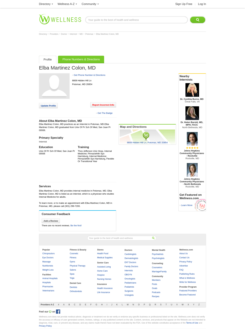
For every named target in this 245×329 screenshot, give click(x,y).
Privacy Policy (185, 262)
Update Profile (48, 105)
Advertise (183, 266)
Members (156, 280)
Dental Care (75, 283)
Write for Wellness (187, 282)
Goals (154, 288)
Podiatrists (129, 287)
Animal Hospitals (50, 278)
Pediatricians (130, 283)
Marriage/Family (159, 271)
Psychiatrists (157, 254)
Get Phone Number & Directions (89, 75)
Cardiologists (130, 254)
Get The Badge (104, 113)
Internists (129, 270)
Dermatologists (131, 258)
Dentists (73, 287)
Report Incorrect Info (103, 105)
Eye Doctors (47, 257)
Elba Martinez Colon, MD (107, 34)
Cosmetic (74, 253)
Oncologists (130, 279)
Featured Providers (188, 290)
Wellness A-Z (66, 4)
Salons (73, 270)
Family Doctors (131, 266)
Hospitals (46, 282)
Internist (73, 34)
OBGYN (128, 274)
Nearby (192, 78)
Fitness (73, 257)
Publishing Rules (186, 274)
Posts (154, 284)
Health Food (102, 253)
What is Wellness (187, 278)
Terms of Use (192, 323)
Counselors (157, 267)
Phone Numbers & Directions (81, 59)
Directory (45, 4)
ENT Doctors (130, 262)
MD (81, 34)
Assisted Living (104, 267)
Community (89, 4)
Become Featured (187, 295)
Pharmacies (47, 286)
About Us (183, 253)
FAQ (181, 270)
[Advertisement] (101, 44)
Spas (72, 274)
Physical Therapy (77, 266)
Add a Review (51, 221)
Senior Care (103, 263)
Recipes (155, 296)
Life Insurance (103, 292)
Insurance (102, 284)
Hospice (100, 275)
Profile (48, 59)
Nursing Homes (104, 279)
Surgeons (129, 291)
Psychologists (158, 258)
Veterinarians (48, 290)
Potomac (89, 34)
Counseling (157, 263)
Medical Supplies (105, 257)
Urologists (129, 295)
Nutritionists (47, 266)
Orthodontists (76, 291)
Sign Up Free (183, 4)
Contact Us (184, 257)
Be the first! (76, 225)
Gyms (72, 262)
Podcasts (156, 292)
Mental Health (158, 250)
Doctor (64, 34)
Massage (46, 262)
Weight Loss (48, 270)
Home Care (102, 271)
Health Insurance (105, 288)
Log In (202, 4)
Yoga (72, 278)
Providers (54, 34)
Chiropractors (48, 253)
